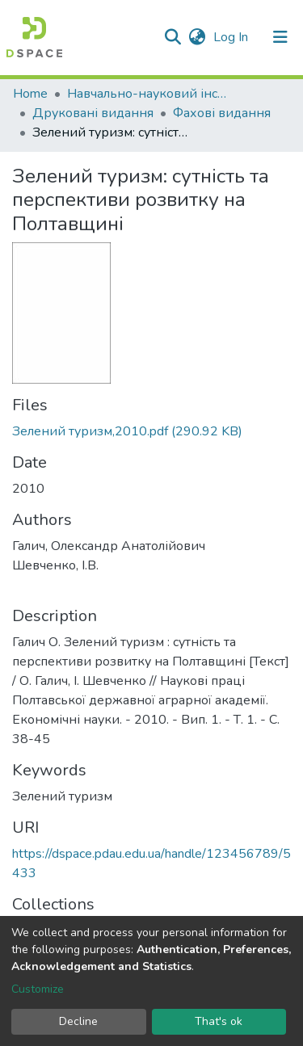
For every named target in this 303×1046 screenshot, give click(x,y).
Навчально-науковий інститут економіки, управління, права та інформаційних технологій (148, 94)
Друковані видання (93, 113)
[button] (196, 37)
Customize (37, 989)
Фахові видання (222, 113)
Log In (232, 37)
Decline (78, 1021)
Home (30, 94)
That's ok (218, 1021)
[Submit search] (172, 37)
